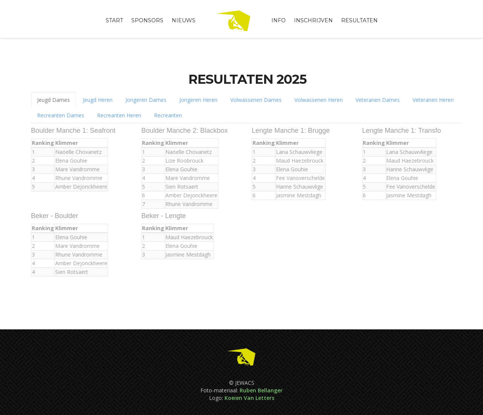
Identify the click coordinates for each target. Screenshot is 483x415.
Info (278, 20)
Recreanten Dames (57, 115)
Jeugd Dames (50, 99)
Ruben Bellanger (261, 390)
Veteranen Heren (429, 99)
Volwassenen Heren (315, 99)
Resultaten (359, 20)
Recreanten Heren (116, 115)
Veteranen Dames (374, 99)
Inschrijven (313, 20)
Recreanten (164, 115)
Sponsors (147, 20)
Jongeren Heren (195, 99)
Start (114, 20)
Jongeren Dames (142, 99)
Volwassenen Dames (252, 99)
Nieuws (183, 20)
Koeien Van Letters (249, 397)
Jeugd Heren (94, 99)
